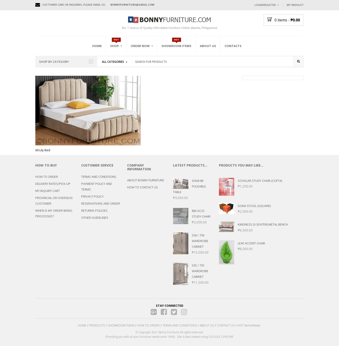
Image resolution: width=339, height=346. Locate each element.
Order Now (140, 46)
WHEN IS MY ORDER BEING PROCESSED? (53, 213)
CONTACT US (225, 325)
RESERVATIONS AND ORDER (100, 203)
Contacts (233, 46)
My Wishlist (295, 5)
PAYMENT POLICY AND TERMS (96, 186)
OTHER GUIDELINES (94, 217)
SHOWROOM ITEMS (121, 325)
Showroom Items (176, 46)
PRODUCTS (97, 325)
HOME (82, 325)
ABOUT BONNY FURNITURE (145, 180)
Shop (114, 46)
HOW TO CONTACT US (142, 187)
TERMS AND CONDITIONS (98, 177)
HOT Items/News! (249, 325)
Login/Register (265, 5)
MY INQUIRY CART (47, 191)
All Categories (113, 62)
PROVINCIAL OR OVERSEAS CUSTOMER (54, 201)
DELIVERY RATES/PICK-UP (52, 184)
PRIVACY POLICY (92, 196)
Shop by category (66, 62)
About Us (208, 46)
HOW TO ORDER (46, 177)
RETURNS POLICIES (94, 210)
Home (97, 46)
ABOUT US (207, 325)
